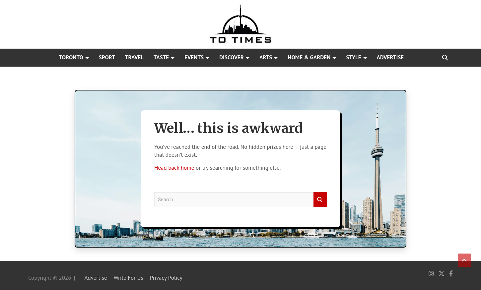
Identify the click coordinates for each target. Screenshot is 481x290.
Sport (107, 57)
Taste (161, 57)
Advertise (390, 57)
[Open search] (445, 58)
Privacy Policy (166, 277)
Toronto (71, 57)
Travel (134, 57)
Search (320, 199)
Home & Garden (309, 57)
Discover (231, 57)
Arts (265, 57)
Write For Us (128, 277)
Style (353, 57)
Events (194, 57)
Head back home (174, 167)
